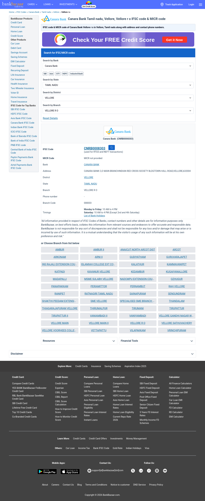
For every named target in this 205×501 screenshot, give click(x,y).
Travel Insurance (19, 101)
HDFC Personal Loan (94, 395)
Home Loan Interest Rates (123, 406)
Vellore (56, 12)
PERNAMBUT (137, 286)
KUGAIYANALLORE (176, 271)
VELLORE (88, 177)
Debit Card (16, 48)
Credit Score (61, 383)
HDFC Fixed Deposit (150, 388)
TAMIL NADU (90, 183)
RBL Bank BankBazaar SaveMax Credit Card (28, 397)
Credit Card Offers (98, 438)
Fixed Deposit (17, 66)
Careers (55, 484)
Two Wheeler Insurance (22, 88)
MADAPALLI (60, 279)
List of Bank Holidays (94, 215)
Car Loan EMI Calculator (175, 402)
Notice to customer (120, 484)
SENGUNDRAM (176, 293)
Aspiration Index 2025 (135, 366)
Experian (59, 388)
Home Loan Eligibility (123, 412)
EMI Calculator (18, 61)
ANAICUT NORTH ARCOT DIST (137, 249)
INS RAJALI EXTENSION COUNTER (59, 264)
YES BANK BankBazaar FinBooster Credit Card (29, 389)
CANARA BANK (91, 164)
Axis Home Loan (121, 400)
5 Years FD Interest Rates (149, 414)
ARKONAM (60, 256)
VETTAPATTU (99, 330)
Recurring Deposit (20, 70)
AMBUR (59, 249)
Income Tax (84, 448)
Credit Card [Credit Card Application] (16, 22)
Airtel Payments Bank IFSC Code (21, 166)
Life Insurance (18, 75)
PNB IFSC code (18, 145)
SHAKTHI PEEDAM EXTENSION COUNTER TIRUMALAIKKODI (59, 301)
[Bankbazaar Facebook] (149, 471)
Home (11, 12)
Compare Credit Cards (23, 383)
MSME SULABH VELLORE (98, 279)
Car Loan (15, 43)
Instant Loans (91, 420)
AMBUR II (98, 249)
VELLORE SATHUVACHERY (176, 323)
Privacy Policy (156, 484)
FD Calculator (175, 407)
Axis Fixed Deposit (149, 392)
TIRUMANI (138, 308)
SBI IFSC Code (18, 109)
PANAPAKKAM (59, 286)
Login (191, 4)
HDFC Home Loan (122, 395)
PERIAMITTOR (98, 286)
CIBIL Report (61, 397)
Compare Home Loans (121, 385)
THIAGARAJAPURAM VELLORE (59, 308)
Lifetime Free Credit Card (24, 407)
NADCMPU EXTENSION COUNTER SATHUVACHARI (137, 279)
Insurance (96, 366)
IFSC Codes (21, 12)
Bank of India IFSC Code (23, 140)
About (45, 484)
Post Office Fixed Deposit (148, 398)
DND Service (139, 484)
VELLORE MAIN (60, 323)
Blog (79, 484)
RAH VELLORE (176, 286)
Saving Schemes (19, 57)
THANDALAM (176, 301)
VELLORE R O (137, 323)
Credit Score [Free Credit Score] (17, 36)
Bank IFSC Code (101, 448)
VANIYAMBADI (137, 315)
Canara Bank (34, 12)
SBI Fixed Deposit (148, 383)
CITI (58, 74)
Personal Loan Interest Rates (95, 414)
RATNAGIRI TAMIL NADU (99, 293)
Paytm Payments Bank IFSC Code (22, 159)
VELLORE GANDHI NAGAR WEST (176, 315)
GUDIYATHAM (138, 256)
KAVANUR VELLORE (98, 271)
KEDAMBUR (137, 271)
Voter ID (15, 92)
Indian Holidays (133, 448)
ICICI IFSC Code (18, 131)
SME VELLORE (98, 301)
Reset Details (50, 118)
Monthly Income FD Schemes (149, 421)
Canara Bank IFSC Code (22, 122)
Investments (116, 438)
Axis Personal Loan (93, 400)
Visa (147, 448)
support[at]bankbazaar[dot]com (105, 471)
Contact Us (68, 484)
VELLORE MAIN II (99, 323)
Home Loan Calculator (180, 388)
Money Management (136, 438)
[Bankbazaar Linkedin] (141, 471)
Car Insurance (18, 79)
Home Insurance (19, 97)
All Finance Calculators (180, 383)
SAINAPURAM (138, 293)
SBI (45, 74)
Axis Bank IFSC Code (21, 118)
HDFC (65, 74)
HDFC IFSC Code (19, 114)
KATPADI (60, 271)
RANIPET (60, 293)
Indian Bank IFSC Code (22, 127)
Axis (51, 74)
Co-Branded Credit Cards (24, 416)
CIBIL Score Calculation (61, 403)
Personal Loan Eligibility (91, 406)
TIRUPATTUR (176, 308)
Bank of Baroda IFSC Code (24, 136)
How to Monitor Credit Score (66, 418)
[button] (111, 147)
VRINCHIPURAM (176, 330)
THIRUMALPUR (98, 308)
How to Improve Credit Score (66, 411)
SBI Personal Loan (93, 391)
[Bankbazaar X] (133, 471)
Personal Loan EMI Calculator (178, 394)
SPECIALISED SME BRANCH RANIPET (137, 301)
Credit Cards (81, 366)
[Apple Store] (70, 471)
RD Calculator (176, 412)
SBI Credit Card (19, 403)
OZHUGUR (177, 279)
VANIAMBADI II (98, 315)
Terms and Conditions (96, 484)
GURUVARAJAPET (176, 256)
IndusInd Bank (76, 74)
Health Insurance (19, 84)
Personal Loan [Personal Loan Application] (18, 27)
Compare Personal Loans (93, 385)
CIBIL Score (61, 392)
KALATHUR (137, 264)
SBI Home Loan (120, 391)
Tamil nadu (46, 12)
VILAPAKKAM (138, 330)
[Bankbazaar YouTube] (165, 471)
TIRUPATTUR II (59, 315)
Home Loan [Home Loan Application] (16, 31)
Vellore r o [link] (65, 12)
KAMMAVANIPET (177, 264)
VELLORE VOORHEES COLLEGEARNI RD (59, 330)
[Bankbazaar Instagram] (157, 471)
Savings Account (19, 52)
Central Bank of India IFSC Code (24, 151)
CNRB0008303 (94, 148)
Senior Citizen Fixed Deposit (149, 406)
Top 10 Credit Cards (22, 412)
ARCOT (177, 249)
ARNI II (99, 256)
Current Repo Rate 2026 (122, 418)
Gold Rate (118, 448)
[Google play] (47, 471)
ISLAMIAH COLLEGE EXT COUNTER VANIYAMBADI (98, 264)
